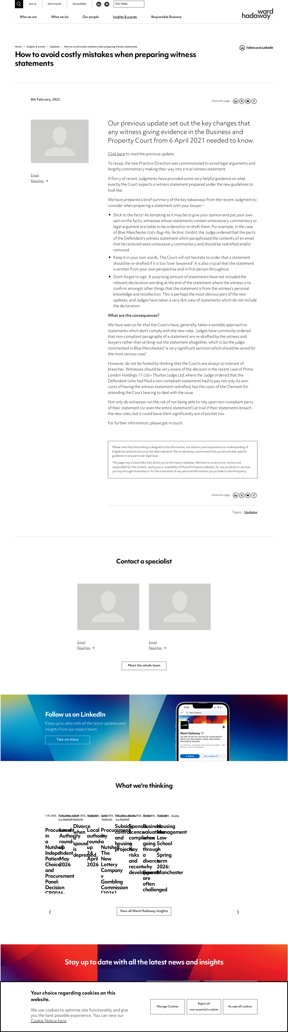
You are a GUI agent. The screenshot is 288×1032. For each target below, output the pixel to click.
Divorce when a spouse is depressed (213, 829)
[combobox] (129, 4)
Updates (55, 46)
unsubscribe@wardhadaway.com (93, 1002)
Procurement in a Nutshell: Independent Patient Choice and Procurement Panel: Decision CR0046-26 (69, 838)
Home (18, 46)
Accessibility (79, 4)
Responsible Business (166, 17)
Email (35, 175)
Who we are (28, 17)
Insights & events (125, 17)
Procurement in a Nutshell (73, 816)
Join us (33, 4)
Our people (90, 17)
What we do (59, 17)
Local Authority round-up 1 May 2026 (143, 829)
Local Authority (137, 816)
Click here (116, 154)
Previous (50, 912)
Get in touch (54, 4)
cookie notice (106, 1008)
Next (238, 912)
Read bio (39, 181)
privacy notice (71, 1008)
